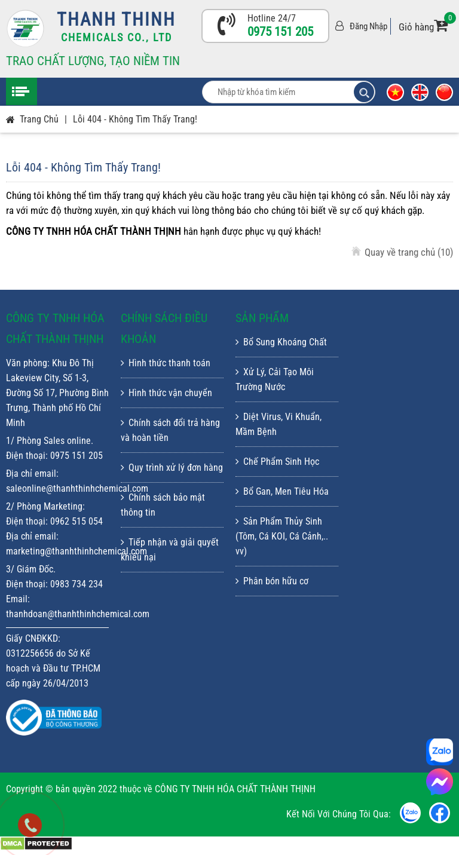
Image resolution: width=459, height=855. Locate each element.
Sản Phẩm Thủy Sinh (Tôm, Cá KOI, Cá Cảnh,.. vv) (281, 536)
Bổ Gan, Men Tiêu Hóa (282, 491)
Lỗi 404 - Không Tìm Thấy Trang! (135, 119)
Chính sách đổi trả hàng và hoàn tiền (170, 430)
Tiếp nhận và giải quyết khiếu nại (170, 550)
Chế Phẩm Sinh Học (277, 461)
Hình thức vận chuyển (166, 393)
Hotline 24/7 (271, 18)
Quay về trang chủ (409, 252)
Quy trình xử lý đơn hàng (172, 467)
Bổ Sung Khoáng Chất (281, 342)
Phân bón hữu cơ (271, 581)
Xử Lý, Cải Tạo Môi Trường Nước (274, 379)
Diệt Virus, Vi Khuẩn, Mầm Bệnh (278, 424)
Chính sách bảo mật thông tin (163, 505)
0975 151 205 (280, 31)
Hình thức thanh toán (165, 363)
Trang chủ (39, 119)
